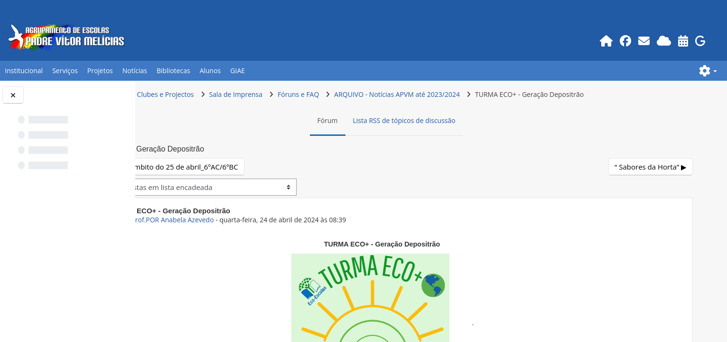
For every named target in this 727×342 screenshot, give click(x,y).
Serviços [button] (65, 70)
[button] (708, 71)
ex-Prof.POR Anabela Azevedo (247, 219)
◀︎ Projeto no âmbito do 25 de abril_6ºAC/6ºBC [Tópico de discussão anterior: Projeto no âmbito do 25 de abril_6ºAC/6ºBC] (241, 166)
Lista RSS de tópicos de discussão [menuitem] (444, 120)
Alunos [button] (210, 70)
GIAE (237, 70)
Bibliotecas (173, 70)
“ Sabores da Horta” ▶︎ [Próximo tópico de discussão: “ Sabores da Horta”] (651, 166)
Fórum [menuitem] (367, 120)
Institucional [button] (24, 70)
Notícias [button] (134, 70)
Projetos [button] (100, 70)
